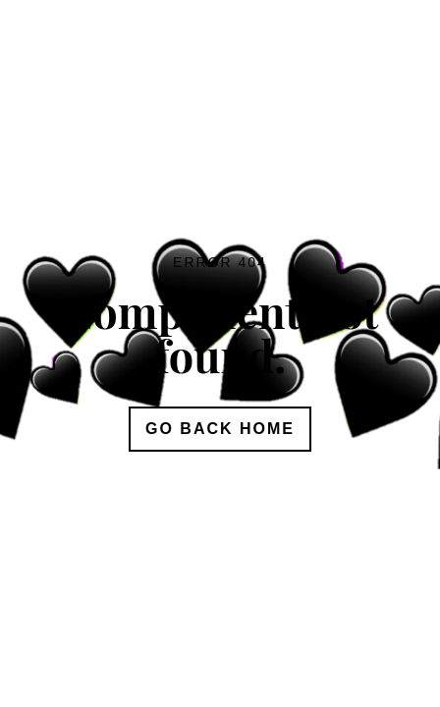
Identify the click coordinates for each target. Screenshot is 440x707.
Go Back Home (220, 428)
